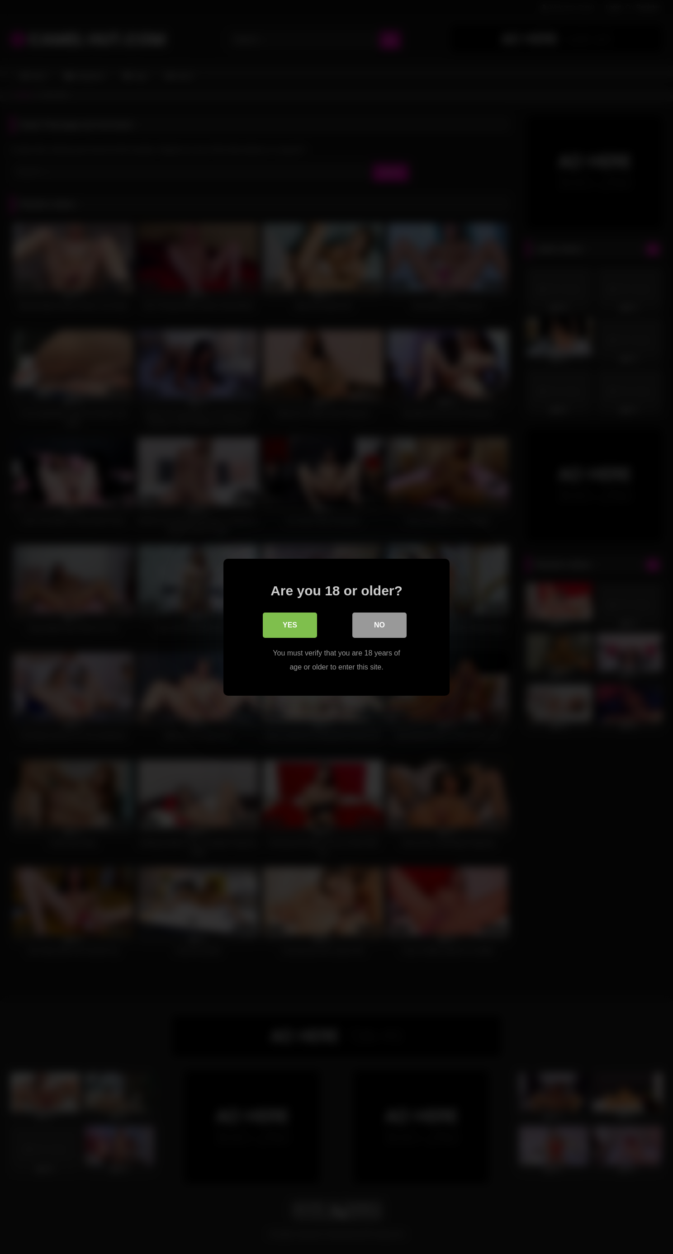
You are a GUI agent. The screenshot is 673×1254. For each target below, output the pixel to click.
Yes (290, 624)
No (379, 624)
